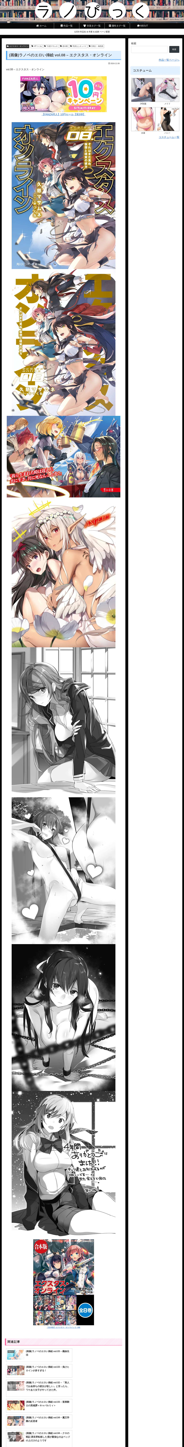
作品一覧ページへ (169, 60)
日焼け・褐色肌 (96, 46)
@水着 (64, 46)
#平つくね (36, 46)
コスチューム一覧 (169, 137)
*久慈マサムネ (50, 46)
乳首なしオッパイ (78, 46)
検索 (133, 43)
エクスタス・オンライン (17, 46)
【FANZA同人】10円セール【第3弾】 (63, 96)
